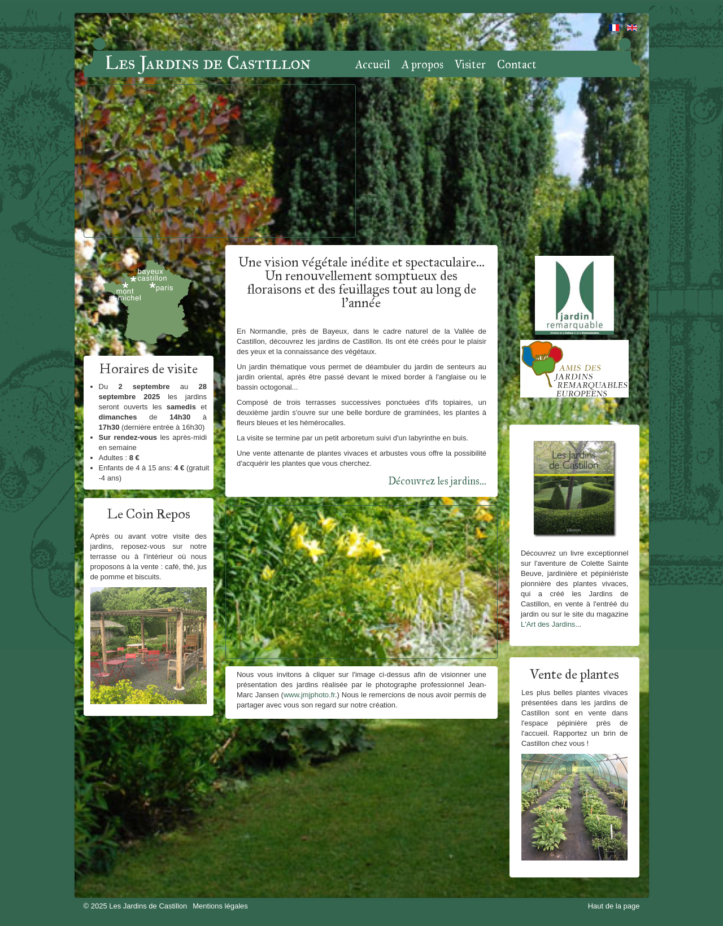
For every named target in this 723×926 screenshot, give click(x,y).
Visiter (470, 65)
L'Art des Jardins (548, 624)
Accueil (372, 65)
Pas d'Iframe (220, 161)
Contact (517, 65)
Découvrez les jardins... (437, 481)
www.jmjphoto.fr (309, 695)
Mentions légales (220, 906)
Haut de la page (614, 906)
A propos (422, 65)
